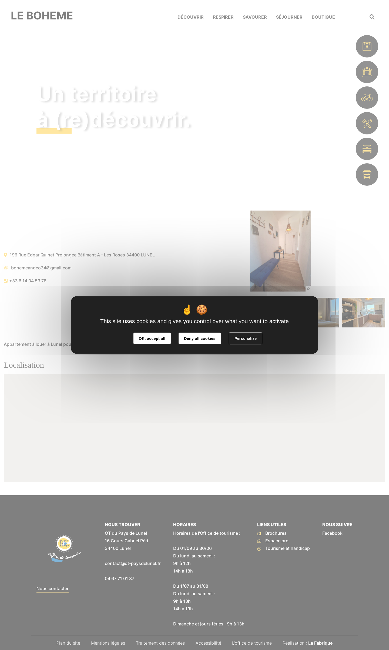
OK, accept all (152, 338)
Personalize (245, 338)
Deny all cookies (199, 338)
